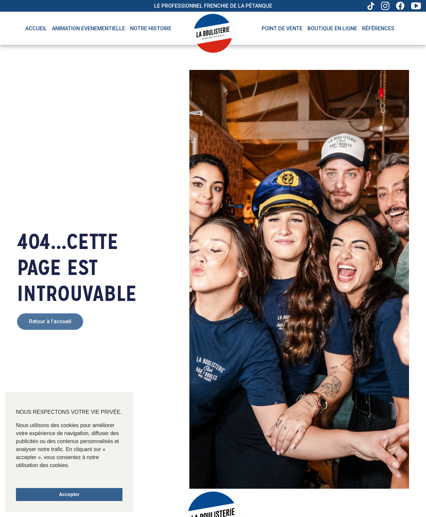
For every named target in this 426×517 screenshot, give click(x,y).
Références (378, 28)
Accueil (36, 28)
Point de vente (282, 28)
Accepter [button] (69, 494)
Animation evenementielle (88, 28)
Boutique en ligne (332, 28)
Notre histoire (150, 28)
